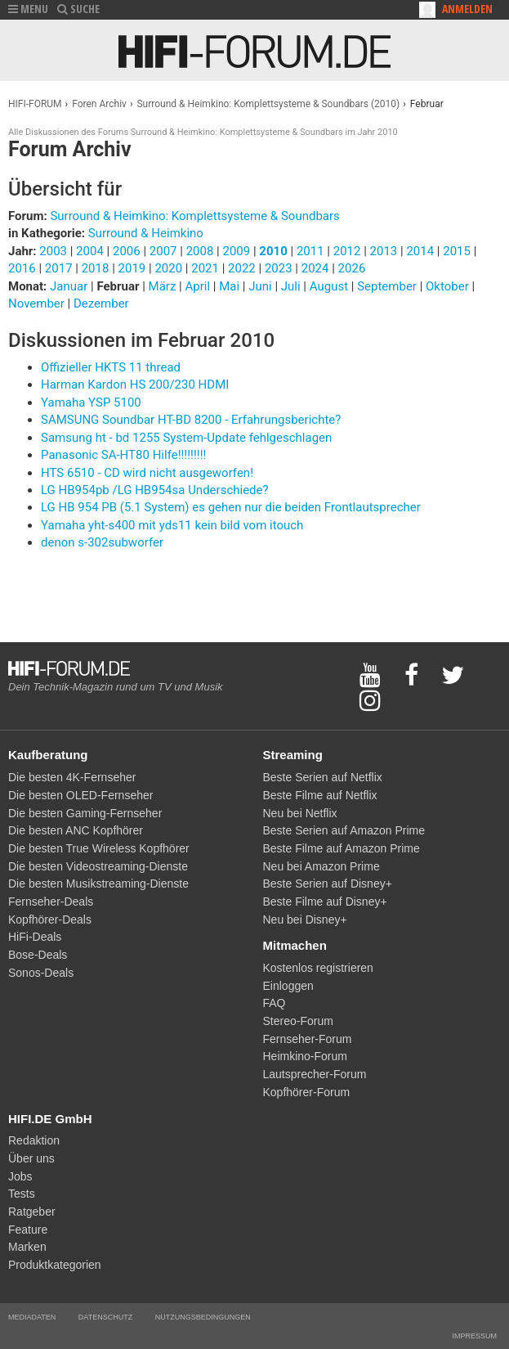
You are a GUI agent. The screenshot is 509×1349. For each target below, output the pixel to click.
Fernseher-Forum (307, 1038)
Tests (21, 1193)
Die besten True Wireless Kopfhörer (99, 848)
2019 (132, 268)
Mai (231, 286)
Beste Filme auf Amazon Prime (341, 848)
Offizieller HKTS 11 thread (111, 367)
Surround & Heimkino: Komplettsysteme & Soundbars (194, 216)
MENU (28, 8)
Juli (292, 286)
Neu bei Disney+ (305, 919)
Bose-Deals (37, 954)
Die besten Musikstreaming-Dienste (98, 883)
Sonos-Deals (41, 972)
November (38, 303)
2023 (278, 268)
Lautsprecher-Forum (315, 1074)
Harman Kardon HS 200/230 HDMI (135, 384)
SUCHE (78, 8)
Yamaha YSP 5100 (91, 402)
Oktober (448, 286)
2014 (420, 251)
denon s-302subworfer (102, 542)
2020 (168, 268)
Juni (261, 286)
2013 (384, 251)
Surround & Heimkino (145, 233)
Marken (27, 1246)
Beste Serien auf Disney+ (327, 883)
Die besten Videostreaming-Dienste (98, 866)
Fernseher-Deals (50, 901)
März (164, 286)
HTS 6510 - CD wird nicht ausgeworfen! (147, 472)
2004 (90, 251)
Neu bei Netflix (300, 813)
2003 (53, 251)
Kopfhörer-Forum (306, 1092)
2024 (315, 268)
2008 (200, 251)
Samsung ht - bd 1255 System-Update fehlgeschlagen (186, 437)
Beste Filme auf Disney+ (325, 901)
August (330, 286)
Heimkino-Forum (305, 1056)
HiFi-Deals (34, 936)
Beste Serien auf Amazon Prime (344, 830)
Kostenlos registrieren (318, 967)
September (388, 286)
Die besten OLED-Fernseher (80, 795)
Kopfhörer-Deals (50, 919)
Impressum (474, 1336)
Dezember (101, 303)
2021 (205, 268)
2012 (347, 251)
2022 (242, 268)
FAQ (274, 1003)
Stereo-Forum (298, 1020)
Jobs (20, 1176)
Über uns (31, 1158)
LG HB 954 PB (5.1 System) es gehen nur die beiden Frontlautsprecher (231, 507)
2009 (236, 251)
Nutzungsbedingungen (203, 1317)
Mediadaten (32, 1317)
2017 (59, 268)
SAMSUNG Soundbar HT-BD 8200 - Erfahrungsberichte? (191, 419)
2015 (457, 251)
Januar (70, 286)
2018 (95, 268)
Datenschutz (105, 1317)
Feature (27, 1229)
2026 (352, 268)
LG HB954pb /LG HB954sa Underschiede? (155, 490)
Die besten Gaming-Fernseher (85, 813)
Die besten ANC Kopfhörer (75, 830)
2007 (163, 251)
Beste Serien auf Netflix (322, 777)
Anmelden (467, 8)
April (198, 286)
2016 (22, 268)
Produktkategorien (54, 1264)
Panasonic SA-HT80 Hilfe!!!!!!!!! (123, 454)
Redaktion (34, 1140)
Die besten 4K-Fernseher (72, 777)
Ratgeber (32, 1211)
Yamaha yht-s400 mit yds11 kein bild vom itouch (172, 525)
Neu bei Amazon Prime (321, 866)
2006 (127, 251)
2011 (310, 251)
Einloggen (288, 985)
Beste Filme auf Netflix (320, 795)
